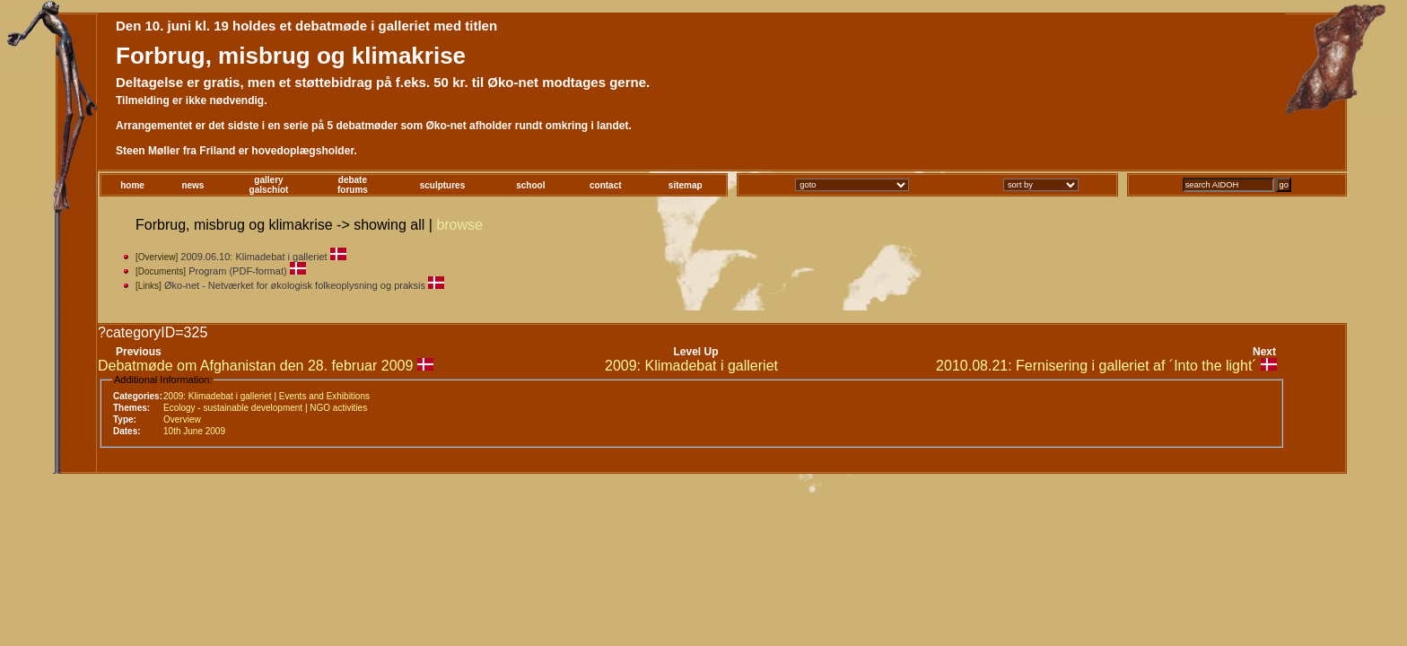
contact (606, 185)
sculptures (443, 185)
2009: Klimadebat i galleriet (691, 365)
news (192, 185)
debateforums (352, 185)
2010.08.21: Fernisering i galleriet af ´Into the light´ (1096, 365)
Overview (182, 419)
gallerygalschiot (269, 185)
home (132, 185)
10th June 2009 (194, 431)
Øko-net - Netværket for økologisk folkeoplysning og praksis (294, 285)
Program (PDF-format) (237, 271)
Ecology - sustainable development (232, 408)
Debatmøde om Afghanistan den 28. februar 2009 (255, 365)
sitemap (686, 185)
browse (459, 224)
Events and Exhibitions (324, 396)
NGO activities (338, 408)
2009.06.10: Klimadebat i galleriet (253, 256)
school (530, 185)
